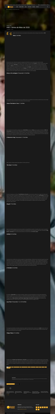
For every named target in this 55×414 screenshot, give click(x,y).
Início (7, 9)
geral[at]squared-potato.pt (23, 409)
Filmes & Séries (21, 6)
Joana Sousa (8, 29)
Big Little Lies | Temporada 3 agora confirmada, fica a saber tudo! (18, 392)
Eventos (37, 6)
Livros (26, 6)
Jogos (17, 6)
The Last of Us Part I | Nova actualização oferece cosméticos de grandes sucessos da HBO (36, 392)
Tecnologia (29, 6)
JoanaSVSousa (23, 413)
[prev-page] (7, 394)
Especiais (33, 6)
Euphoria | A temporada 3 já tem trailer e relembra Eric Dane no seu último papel (10, 392)
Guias (10, 25)
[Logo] (10, 6)
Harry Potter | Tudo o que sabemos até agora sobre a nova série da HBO (27, 392)
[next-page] (8, 394)
